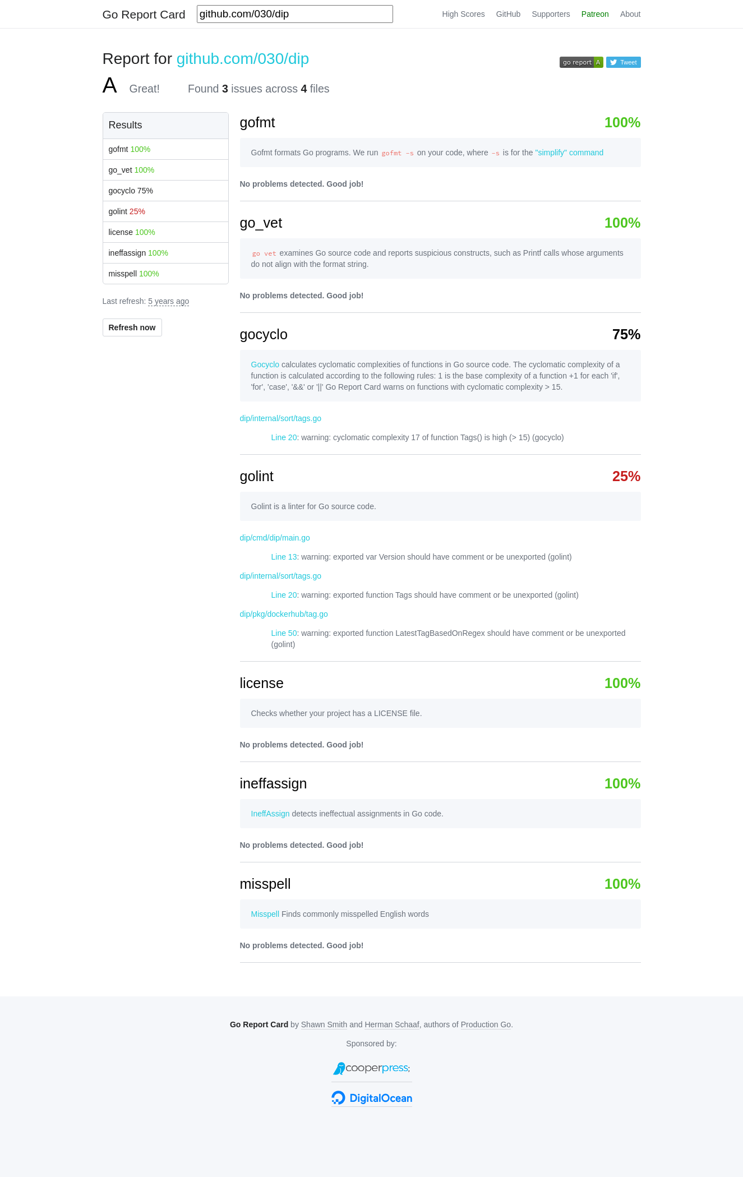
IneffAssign (270, 813)
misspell (134, 273)
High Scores (463, 14)
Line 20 (284, 437)
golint (127, 211)
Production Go (486, 1024)
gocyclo (131, 190)
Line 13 (284, 556)
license (132, 232)
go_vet (132, 169)
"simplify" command (569, 152)
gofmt (130, 149)
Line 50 (284, 633)
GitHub (508, 14)
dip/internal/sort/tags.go (281, 418)
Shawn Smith (324, 1024)
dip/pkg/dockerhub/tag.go (284, 614)
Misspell (265, 914)
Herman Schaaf (391, 1024)
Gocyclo (265, 364)
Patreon (595, 14)
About (630, 14)
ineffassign (138, 252)
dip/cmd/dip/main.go (275, 537)
